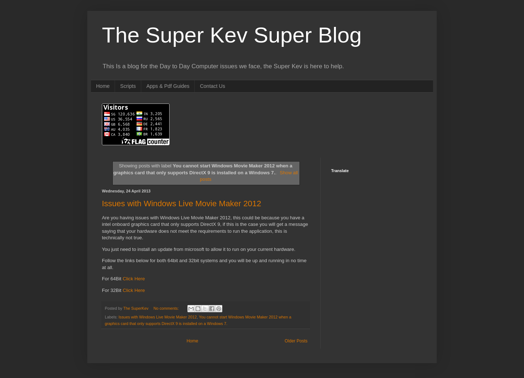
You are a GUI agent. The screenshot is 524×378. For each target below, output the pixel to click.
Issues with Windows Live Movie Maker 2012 (181, 203)
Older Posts (296, 341)
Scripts (128, 86)
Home (103, 86)
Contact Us (212, 86)
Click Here (134, 278)
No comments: (167, 308)
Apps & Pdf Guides (167, 86)
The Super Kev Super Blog (232, 35)
